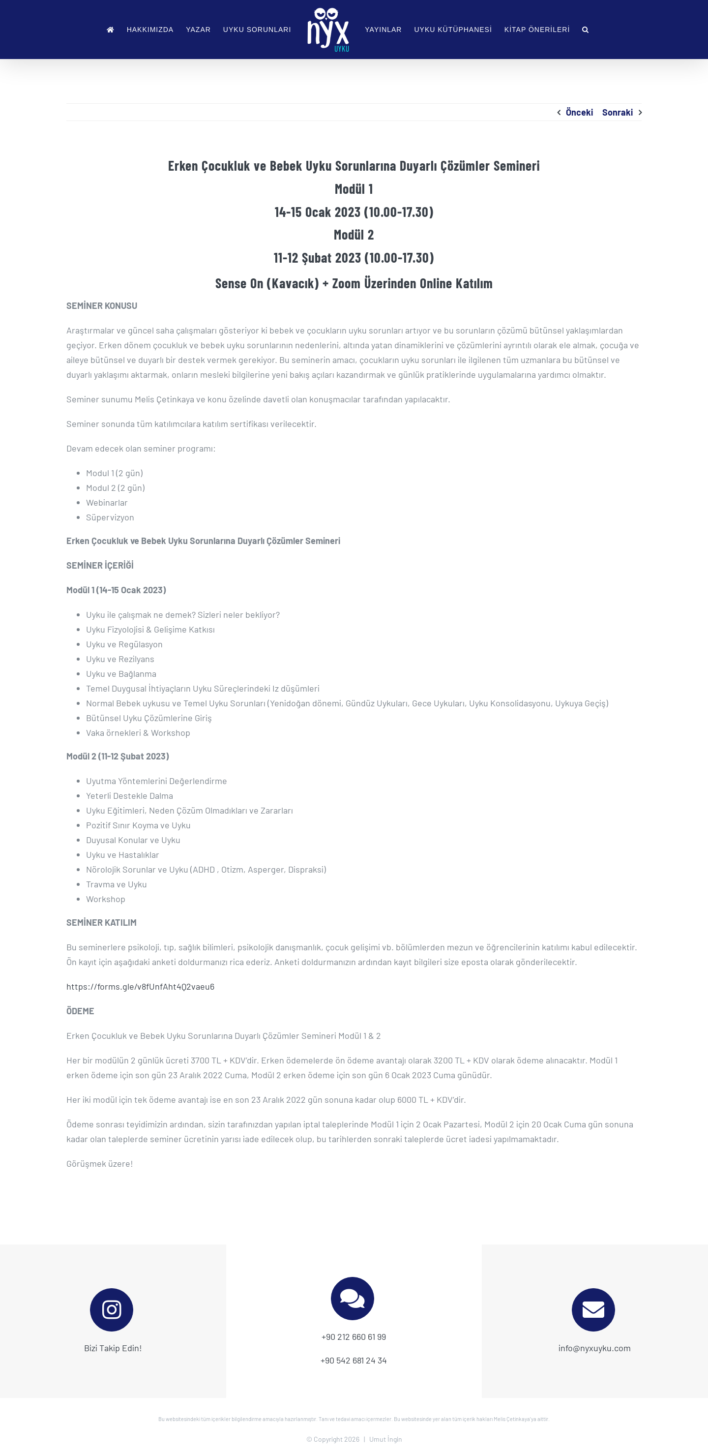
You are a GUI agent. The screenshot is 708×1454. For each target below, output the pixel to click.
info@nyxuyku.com (595, 1347)
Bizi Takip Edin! (113, 1347)
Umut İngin (385, 1439)
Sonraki (617, 112)
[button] (585, 29)
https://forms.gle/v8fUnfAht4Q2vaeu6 (140, 986)
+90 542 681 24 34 (354, 1360)
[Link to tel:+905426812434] (352, 1298)
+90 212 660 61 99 (354, 1336)
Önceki (579, 112)
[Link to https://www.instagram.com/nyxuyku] (111, 1310)
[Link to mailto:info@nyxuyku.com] (593, 1310)
